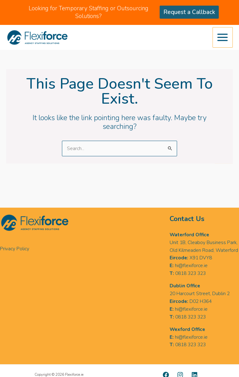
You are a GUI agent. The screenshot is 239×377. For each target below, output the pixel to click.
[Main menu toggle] (223, 37)
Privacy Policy (14, 248)
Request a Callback (189, 12)
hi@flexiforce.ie (191, 265)
